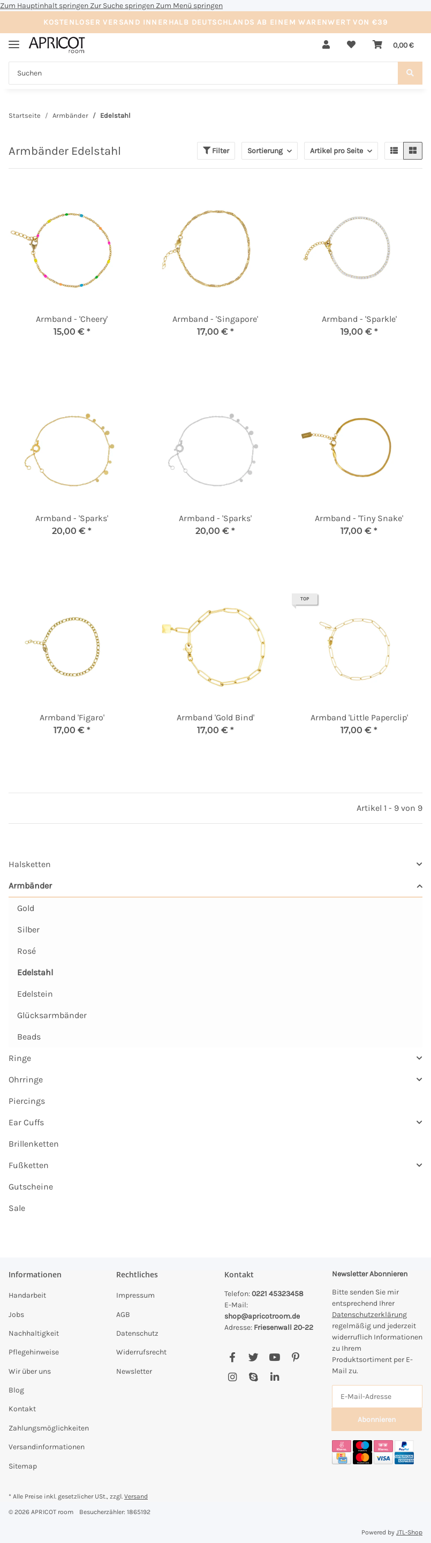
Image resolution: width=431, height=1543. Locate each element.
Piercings (27, 1101)
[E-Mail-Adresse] (377, 1396)
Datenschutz (137, 1333)
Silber (28, 929)
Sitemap (23, 1466)
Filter (216, 150)
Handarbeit (27, 1295)
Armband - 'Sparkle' (359, 319)
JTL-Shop (409, 1532)
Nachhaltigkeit (34, 1333)
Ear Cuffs (26, 1122)
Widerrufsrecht (141, 1352)
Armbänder (30, 885)
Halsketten (30, 864)
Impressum (135, 1295)
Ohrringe (26, 1079)
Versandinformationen (47, 1446)
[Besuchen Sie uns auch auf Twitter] (253, 1358)
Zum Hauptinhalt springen (45, 5)
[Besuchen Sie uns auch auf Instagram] (232, 1378)
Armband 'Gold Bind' (215, 717)
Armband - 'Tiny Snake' (359, 518)
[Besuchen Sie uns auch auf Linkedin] (274, 1378)
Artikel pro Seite (336, 150)
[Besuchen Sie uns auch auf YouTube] (274, 1358)
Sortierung (265, 150)
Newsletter (134, 1371)
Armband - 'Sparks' (71, 518)
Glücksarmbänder (52, 1015)
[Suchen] (203, 73)
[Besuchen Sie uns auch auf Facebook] (232, 1358)
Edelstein (35, 994)
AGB (123, 1314)
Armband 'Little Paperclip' (359, 717)
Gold (25, 908)
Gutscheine (31, 1186)
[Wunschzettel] (351, 45)
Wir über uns (30, 1371)
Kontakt (22, 1408)
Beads (29, 1037)
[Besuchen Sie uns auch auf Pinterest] (295, 1358)
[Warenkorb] (393, 45)
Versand (136, 1496)
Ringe (20, 1058)
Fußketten (29, 1165)
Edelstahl (35, 972)
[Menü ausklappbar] (14, 40)
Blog (16, 1390)
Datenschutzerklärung (369, 1314)
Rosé (26, 951)
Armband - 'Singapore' (215, 319)
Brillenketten (34, 1144)
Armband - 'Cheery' (72, 319)
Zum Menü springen (189, 5)
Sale (17, 1208)
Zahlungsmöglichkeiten (49, 1428)
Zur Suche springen (123, 5)
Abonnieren (377, 1419)
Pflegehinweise (34, 1352)
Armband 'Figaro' (72, 717)
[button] (326, 45)
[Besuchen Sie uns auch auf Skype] (253, 1378)
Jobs (16, 1314)
